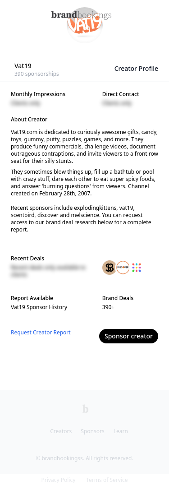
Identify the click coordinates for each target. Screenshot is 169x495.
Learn (121, 431)
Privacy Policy (58, 480)
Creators (61, 431)
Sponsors (92, 431)
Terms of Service (107, 480)
